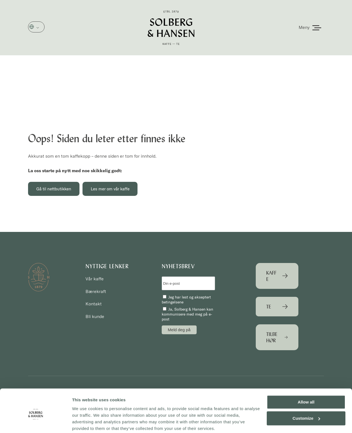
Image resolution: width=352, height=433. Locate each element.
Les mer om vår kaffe (112, 188)
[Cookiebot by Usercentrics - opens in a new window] (36, 422)
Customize (306, 396)
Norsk (39, 27)
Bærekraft (96, 291)
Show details (85, 422)
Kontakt (94, 304)
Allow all (306, 381)
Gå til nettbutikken (54, 188)
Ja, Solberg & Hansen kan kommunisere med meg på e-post (187, 314)
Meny (304, 27)
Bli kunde (95, 316)
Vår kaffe (95, 279)
